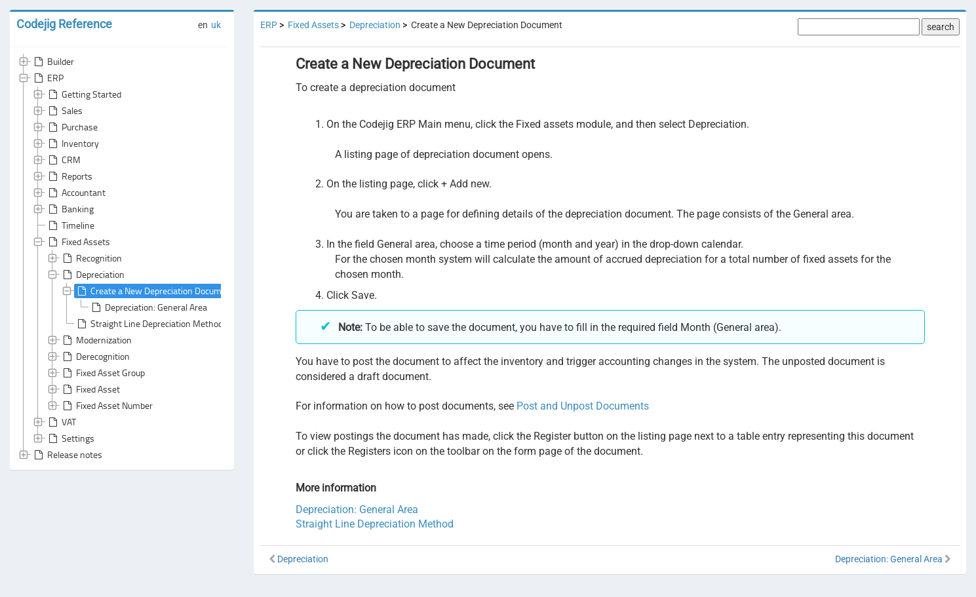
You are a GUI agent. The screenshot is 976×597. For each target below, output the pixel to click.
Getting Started (83, 94)
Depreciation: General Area (148, 307)
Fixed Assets (78, 242)
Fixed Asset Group (102, 373)
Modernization (96, 340)
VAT (61, 422)
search (940, 27)
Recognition (91, 258)
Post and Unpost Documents (583, 406)
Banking (70, 209)
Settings (70, 438)
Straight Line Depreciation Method (149, 324)
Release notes (66, 455)
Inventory (72, 143)
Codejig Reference (64, 24)
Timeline (70, 225)
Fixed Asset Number (106, 405)
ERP (47, 78)
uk (216, 25)
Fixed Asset (90, 389)
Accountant (76, 192)
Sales (64, 111)
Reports (69, 176)
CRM (63, 160)
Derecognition (95, 356)
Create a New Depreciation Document (155, 291)
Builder (52, 61)
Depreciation (92, 274)
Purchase (72, 127)
